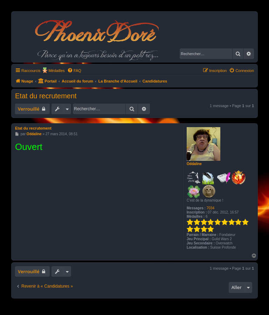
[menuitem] (74, 70)
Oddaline (194, 164)
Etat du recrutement (46, 96)
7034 (210, 208)
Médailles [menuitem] (56, 70)
